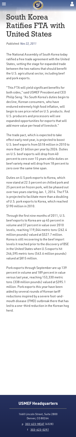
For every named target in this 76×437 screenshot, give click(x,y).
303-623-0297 (39, 429)
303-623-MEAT (34, 424)
